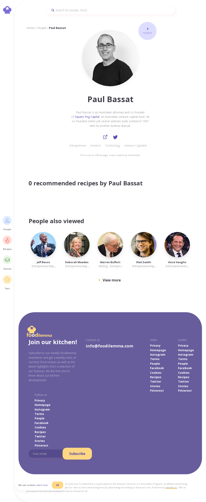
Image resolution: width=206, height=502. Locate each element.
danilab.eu (171, 487)
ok (59, 486)
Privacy (155, 346)
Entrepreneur (77, 146)
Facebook (157, 368)
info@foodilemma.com (109, 346)
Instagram (157, 355)
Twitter (155, 382)
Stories (155, 386)
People (41, 28)
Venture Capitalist (135, 146)
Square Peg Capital (87, 117)
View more (112, 280)
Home (31, 28)
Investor (95, 146)
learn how (44, 486)
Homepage (158, 350)
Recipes (155, 377)
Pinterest (157, 391)
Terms (155, 359)
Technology (112, 146)
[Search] (110, 10)
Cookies (156, 373)
